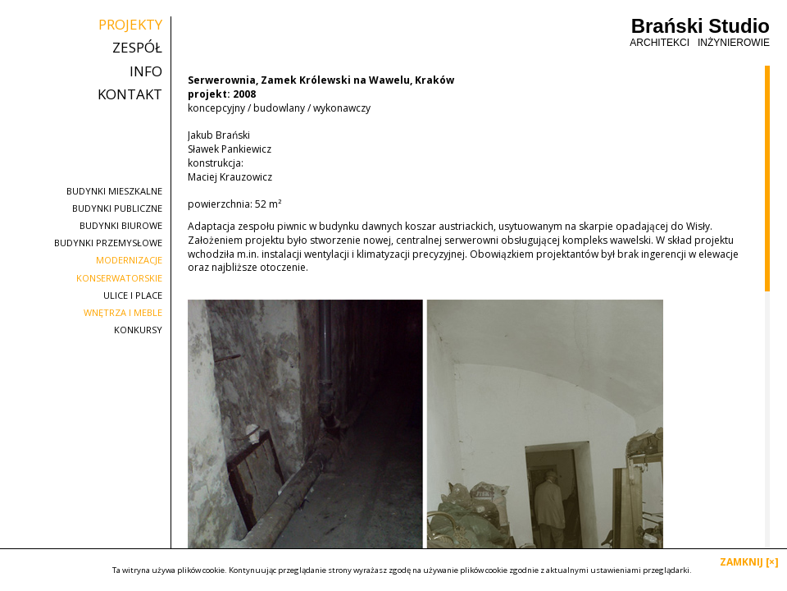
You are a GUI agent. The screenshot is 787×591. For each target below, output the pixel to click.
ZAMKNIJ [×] (749, 562)
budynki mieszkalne (114, 191)
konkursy (138, 329)
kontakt (130, 94)
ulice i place (132, 295)
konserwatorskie (119, 278)
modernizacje (129, 259)
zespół (137, 47)
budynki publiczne (117, 208)
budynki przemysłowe (108, 242)
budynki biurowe (121, 225)
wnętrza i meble (123, 312)
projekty (130, 24)
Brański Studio (700, 32)
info (146, 71)
